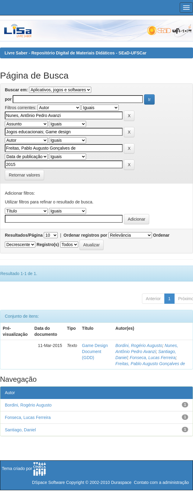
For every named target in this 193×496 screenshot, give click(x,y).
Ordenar (161, 235)
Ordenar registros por (85, 235)
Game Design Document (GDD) (95, 351)
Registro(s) (48, 244)
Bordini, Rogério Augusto (138, 345)
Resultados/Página (24, 235)
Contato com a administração (161, 482)
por (8, 99)
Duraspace (121, 482)
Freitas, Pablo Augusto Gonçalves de (150, 363)
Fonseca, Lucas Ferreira (153, 357)
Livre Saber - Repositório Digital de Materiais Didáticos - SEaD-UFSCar (75, 52)
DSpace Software (48, 482)
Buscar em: (16, 89)
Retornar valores (24, 175)
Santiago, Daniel (20, 429)
